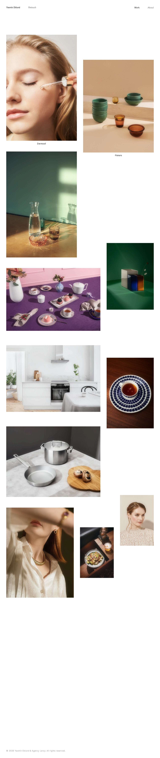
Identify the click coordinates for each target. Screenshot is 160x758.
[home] (13, 7)
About (151, 7)
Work (137, 7)
